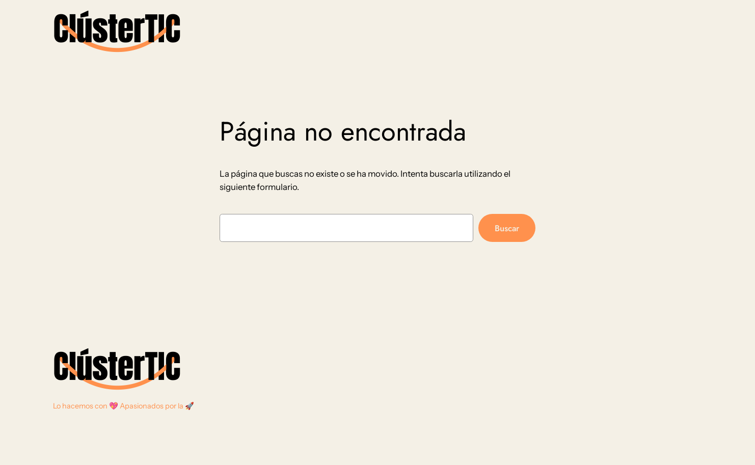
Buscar (507, 228)
